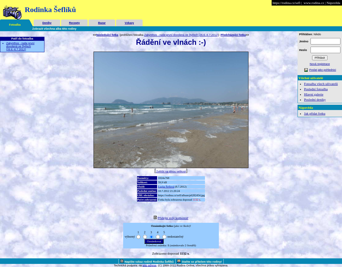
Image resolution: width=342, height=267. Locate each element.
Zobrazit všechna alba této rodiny (54, 28)
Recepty (74, 22)
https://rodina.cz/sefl (286, 3)
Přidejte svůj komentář (173, 218)
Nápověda (333, 3)
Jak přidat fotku (314, 113)
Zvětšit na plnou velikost (171, 171)
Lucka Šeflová (166, 186)
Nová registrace (320, 64)
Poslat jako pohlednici (322, 69)
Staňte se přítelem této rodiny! (202, 261)
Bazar (102, 22)
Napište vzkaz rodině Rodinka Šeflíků (149, 261)
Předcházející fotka (233, 34)
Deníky (47, 22)
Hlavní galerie (313, 94)
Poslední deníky (315, 99)
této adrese (149, 265)
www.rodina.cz (313, 3)
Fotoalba (15, 24)
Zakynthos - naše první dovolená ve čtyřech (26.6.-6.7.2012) (20, 46)
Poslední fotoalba (316, 89)
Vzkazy (129, 22)
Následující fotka (107, 34)
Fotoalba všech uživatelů (321, 84)
